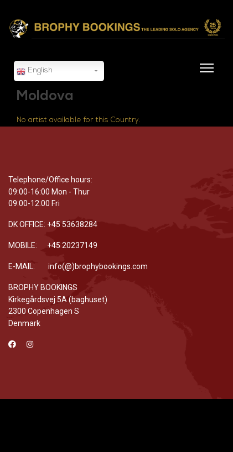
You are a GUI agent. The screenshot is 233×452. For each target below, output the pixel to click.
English (35, 71)
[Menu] (204, 74)
